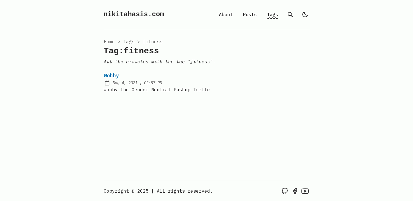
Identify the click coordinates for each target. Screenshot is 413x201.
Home (109, 41)
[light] (305, 14)
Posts (250, 14)
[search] (290, 14)
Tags (272, 14)
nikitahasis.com (134, 14)
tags (128, 41)
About (226, 14)
